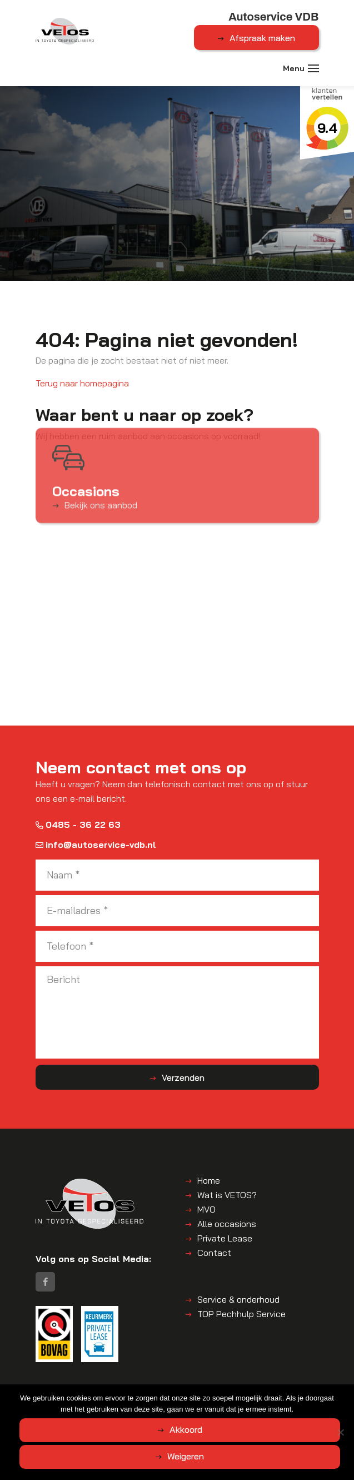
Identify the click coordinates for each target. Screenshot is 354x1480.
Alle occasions (226, 1223)
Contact (214, 1252)
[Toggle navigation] (313, 68)
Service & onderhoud (238, 1299)
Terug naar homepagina (82, 383)
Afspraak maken (262, 37)
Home (208, 1180)
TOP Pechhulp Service (241, 1313)
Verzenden (183, 1077)
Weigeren (185, 1456)
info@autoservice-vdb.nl (96, 844)
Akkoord (185, 1429)
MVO (206, 1209)
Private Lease (224, 1238)
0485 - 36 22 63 (78, 824)
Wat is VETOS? (227, 1194)
